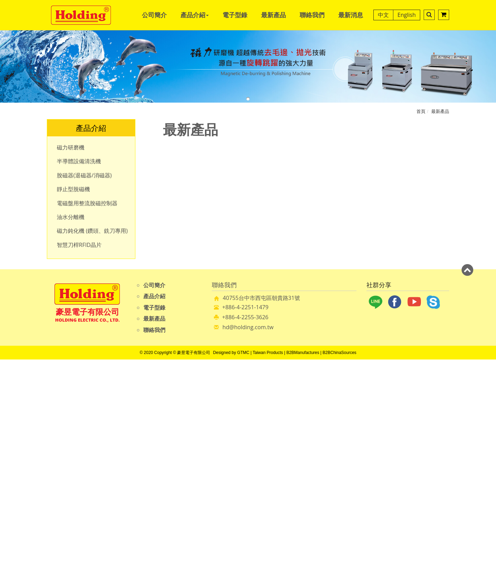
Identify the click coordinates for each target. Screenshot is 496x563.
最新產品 (273, 15)
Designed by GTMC (231, 352)
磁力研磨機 (70, 147)
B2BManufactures (302, 352)
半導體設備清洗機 (79, 161)
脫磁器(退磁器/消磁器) (84, 175)
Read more (216, 434)
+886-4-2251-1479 (245, 307)
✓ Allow (248, 379)
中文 (383, 15)
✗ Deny (248, 387)
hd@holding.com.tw (248, 327)
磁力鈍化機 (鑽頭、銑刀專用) (92, 230)
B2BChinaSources (339, 352)
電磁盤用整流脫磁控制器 (87, 203)
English (406, 15)
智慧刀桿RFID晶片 (79, 245)
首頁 (420, 111)
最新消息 (350, 15)
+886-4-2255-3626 (245, 317)
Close (248, 363)
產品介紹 (194, 15)
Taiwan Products (268, 352)
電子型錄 (235, 15)
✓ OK (348, 559)
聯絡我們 (312, 15)
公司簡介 (154, 15)
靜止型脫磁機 (73, 189)
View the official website (265, 434)
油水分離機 (70, 217)
